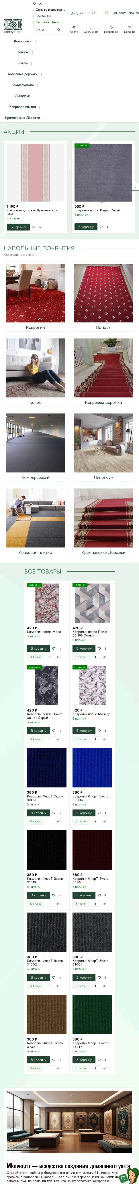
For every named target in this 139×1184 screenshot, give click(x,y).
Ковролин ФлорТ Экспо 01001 (90, 962)
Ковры (23, 63)
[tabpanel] (69, 187)
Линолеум (22, 96)
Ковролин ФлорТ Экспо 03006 (90, 798)
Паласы (22, 52)
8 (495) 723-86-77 (81, 13)
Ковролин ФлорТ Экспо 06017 (90, 1044)
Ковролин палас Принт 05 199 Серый (90, 633)
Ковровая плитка (22, 107)
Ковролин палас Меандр (91, 714)
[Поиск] (48, 30)
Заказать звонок (126, 13)
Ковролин (21, 41)
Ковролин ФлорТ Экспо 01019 (45, 880)
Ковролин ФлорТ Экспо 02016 (90, 880)
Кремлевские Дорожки (22, 117)
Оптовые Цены (47, 22)
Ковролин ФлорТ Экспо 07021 (45, 1044)
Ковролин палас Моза (44, 631)
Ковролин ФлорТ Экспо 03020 (45, 798)
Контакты (43, 16)
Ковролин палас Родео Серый (97, 210)
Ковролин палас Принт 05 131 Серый (44, 715)
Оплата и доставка (50, 9)
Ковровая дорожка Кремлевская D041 (32, 212)
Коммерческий (23, 85)
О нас (37, 3)
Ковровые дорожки (22, 74)
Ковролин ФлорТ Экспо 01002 (45, 962)
